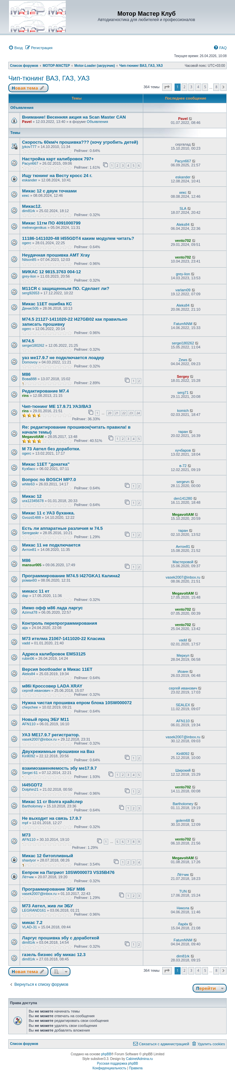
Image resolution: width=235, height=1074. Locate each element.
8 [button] (216, 87)
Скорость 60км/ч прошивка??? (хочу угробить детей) (80, 142)
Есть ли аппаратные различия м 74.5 (62, 528)
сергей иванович (36, 690)
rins (25, 396)
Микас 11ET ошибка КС (47, 303)
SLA (183, 208)
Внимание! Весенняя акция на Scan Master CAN (74, 117)
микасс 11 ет (35, 591)
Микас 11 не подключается (51, 545)
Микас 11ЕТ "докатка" (45, 464)
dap (25, 596)
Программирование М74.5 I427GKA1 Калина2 (71, 575)
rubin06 (28, 658)
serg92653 (30, 293)
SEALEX (183, 705)
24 (138, 413)
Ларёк (183, 924)
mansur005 (31, 565)
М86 (26, 374)
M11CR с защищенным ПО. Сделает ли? (65, 288)
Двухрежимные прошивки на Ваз (58, 751)
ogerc (26, 243)
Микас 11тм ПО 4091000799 (51, 222)
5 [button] (205, 87)
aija (25, 628)
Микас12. (32, 206)
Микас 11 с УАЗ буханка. (48, 512)
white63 (28, 484)
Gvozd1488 (31, 517)
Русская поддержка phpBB (117, 1063)
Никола (183, 908)
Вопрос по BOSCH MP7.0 (49, 479)
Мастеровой (183, 562)
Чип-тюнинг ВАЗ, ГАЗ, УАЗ (49, 78)
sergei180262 (33, 345)
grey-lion (29, 276)
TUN (183, 891)
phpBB (106, 1054)
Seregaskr (30, 533)
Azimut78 (29, 612)
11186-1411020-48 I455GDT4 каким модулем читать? (78, 238)
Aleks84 (182, 224)
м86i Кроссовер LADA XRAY (52, 685)
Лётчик (28, 877)
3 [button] (191, 87)
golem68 (183, 820)
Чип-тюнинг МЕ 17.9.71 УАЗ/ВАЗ (56, 406)
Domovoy (29, 362)
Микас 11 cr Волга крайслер (52, 801)
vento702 (183, 241)
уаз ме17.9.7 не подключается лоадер (63, 357)
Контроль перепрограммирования (59, 623)
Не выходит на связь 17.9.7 (51, 818)
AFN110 (28, 724)
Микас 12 (32, 496)
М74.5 (28, 340)
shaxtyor (29, 860)
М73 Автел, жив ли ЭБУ (47, 905)
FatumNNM (183, 324)
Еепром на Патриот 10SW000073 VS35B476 (68, 872)
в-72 (183, 466)
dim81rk (28, 211)
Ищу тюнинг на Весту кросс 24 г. (57, 175)
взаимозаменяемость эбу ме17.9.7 (59, 768)
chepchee (30, 707)
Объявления (97, 122)
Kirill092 (28, 756)
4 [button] (198, 87)
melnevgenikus (34, 227)
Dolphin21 (30, 789)
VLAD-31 (29, 927)
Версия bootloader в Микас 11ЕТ (57, 669)
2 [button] (185, 87)
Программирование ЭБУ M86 (53, 889)
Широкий (183, 770)
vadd (26, 643)
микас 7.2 (32, 922)
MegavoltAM (33, 437)
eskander (29, 180)
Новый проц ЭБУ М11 (45, 719)
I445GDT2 (32, 784)
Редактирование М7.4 (45, 391)
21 (117, 413)
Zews (183, 360)
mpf (25, 823)
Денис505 (30, 308)
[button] (167, 87)
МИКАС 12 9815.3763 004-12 (51, 271)
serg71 (183, 393)
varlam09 (182, 290)
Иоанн (183, 671)
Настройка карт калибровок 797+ (58, 158)
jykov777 (29, 147)
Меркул (183, 655)
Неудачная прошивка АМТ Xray (56, 255)
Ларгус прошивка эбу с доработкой (60, 937)
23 (131, 413)
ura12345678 (33, 501)
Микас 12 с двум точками (49, 190)
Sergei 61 (30, 773)
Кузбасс (28, 469)
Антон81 (29, 550)
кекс (25, 195)
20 (109, 413)
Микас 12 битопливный (47, 855)
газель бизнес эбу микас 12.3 (53, 954)
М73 (26, 834)
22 (124, 413)
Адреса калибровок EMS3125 (53, 653)
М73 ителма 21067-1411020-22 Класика (63, 638)
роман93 (29, 580)
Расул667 (30, 163)
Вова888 (29, 379)
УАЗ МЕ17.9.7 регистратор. (51, 734)
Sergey (183, 376)
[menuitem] (15, 48)
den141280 (183, 498)
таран (183, 432)
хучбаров (183, 450)
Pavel (27, 122)
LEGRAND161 (34, 910)
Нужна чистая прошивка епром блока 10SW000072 (77, 702)
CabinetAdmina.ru (139, 1059)
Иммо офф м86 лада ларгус (52, 607)
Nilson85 (29, 260)
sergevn (182, 482)
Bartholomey (32, 806)
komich (183, 411)
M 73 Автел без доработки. (51, 448)
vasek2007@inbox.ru (183, 577)
